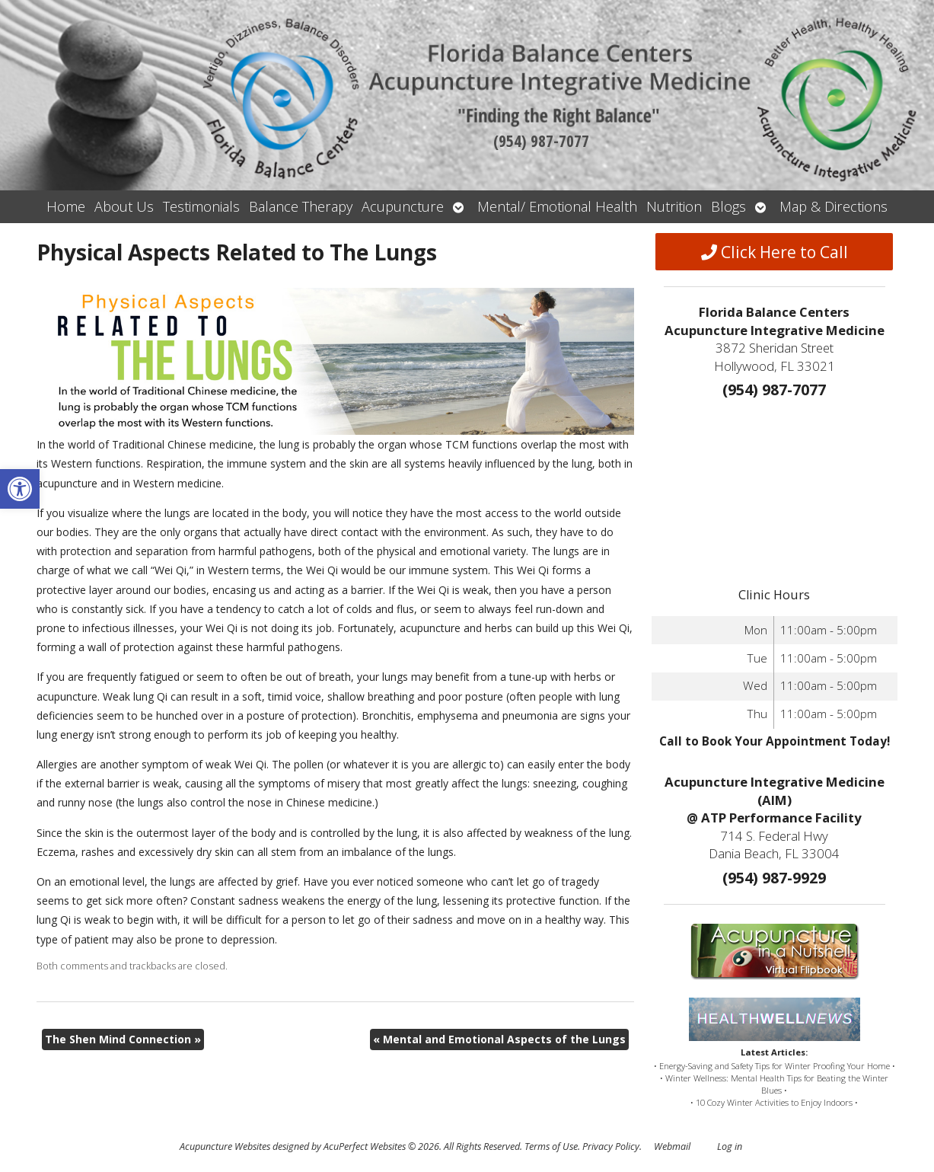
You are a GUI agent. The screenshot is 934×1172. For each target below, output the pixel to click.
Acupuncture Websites (225, 1146)
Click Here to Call (774, 252)
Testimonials (201, 206)
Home (65, 206)
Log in (729, 1146)
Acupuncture (403, 206)
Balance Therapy (300, 206)
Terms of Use (551, 1146)
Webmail (672, 1146)
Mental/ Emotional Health (557, 206)
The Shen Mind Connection (123, 1039)
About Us (124, 206)
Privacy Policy (610, 1146)
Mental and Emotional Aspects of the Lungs (499, 1039)
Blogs (728, 206)
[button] (20, 489)
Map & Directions (833, 206)
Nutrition (674, 206)
